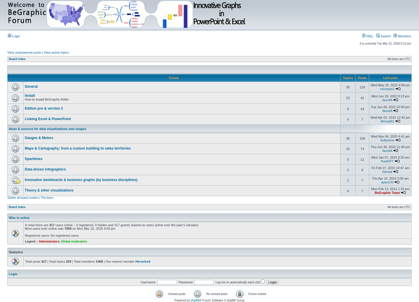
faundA (387, 100)
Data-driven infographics (45, 169)
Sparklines (33, 159)
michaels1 (387, 89)
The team (47, 197)
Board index (17, 59)
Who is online (19, 218)
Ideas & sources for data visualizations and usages (47, 129)
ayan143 (387, 182)
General (31, 87)
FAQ (367, 36)
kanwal (387, 171)
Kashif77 (387, 161)
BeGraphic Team (387, 192)
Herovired (142, 261)
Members (402, 36)
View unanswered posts (24, 52)
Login (14, 36)
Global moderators (74, 241)
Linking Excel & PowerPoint (48, 119)
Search (383, 36)
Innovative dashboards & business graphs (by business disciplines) (81, 180)
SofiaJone (387, 140)
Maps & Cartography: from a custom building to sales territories (78, 148)
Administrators (49, 241)
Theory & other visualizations (49, 190)
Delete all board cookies (23, 197)
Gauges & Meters (39, 138)
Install (30, 96)
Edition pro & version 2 (44, 108)
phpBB (195, 300)
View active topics (56, 52)
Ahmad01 (387, 121)
